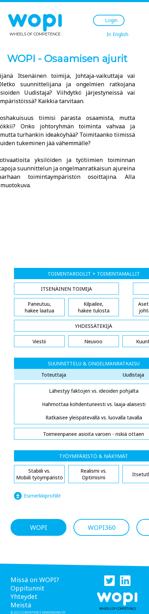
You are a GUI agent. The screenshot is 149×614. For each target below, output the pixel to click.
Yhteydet (23, 596)
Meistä (20, 605)
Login (111, 20)
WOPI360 (101, 527)
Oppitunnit (27, 588)
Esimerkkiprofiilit (42, 495)
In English (117, 34)
